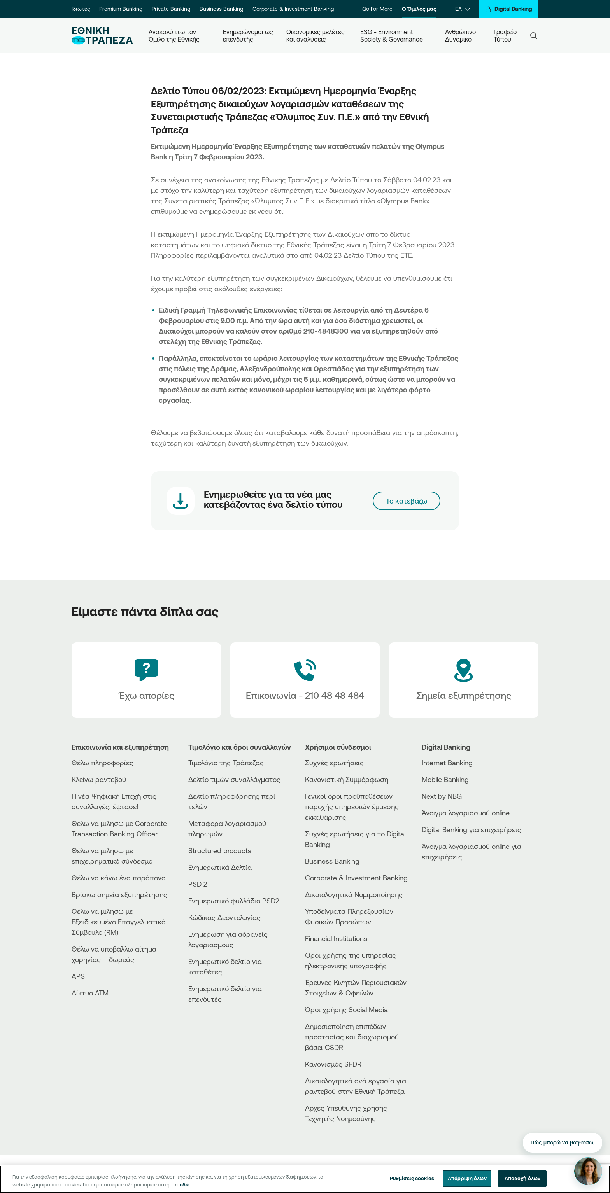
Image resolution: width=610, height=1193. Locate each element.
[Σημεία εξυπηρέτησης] (463, 680)
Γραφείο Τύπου (506, 35)
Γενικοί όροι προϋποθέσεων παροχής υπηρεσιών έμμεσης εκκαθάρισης (352, 806)
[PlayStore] (451, 884)
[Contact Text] (305, 680)
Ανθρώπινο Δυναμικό (461, 35)
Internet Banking (447, 762)
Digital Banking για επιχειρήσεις (471, 829)
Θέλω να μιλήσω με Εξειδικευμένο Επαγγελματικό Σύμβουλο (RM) (118, 921)
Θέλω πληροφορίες (102, 762)
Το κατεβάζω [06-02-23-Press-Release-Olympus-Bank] (406, 501)
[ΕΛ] (462, 9)
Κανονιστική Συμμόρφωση (346, 779)
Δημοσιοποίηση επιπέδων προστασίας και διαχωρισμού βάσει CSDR (352, 1036)
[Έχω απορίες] (146, 680)
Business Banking (221, 9)
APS (78, 976)
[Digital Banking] (508, 9)
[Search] (533, 35)
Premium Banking (120, 9)
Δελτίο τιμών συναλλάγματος (234, 779)
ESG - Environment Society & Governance (391, 35)
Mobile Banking (445, 779)
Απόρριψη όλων (467, 1178)
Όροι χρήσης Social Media (346, 1009)
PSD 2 (197, 884)
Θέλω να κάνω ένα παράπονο (118, 878)
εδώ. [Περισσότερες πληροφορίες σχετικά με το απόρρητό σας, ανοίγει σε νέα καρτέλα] (185, 1184)
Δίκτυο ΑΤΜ (90, 993)
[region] (305, 1179)
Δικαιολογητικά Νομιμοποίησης (354, 894)
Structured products (219, 850)
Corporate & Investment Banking (293, 9)
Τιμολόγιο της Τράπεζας (226, 762)
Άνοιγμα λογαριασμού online (466, 813)
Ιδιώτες (81, 9)
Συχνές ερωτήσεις (334, 762)
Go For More (377, 9)
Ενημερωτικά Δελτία (220, 867)
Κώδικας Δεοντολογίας (224, 917)
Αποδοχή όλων (523, 1178)
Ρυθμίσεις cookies (412, 1178)
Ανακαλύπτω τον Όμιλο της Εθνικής (174, 35)
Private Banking (171, 9)
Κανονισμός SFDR (333, 1064)
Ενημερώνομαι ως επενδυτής (248, 35)
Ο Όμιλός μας (419, 9)
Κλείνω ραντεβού (99, 779)
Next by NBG (442, 796)
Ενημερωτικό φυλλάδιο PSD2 (233, 900)
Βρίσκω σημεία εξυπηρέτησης (119, 894)
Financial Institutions (336, 938)
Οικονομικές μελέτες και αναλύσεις (316, 35)
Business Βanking (332, 861)
